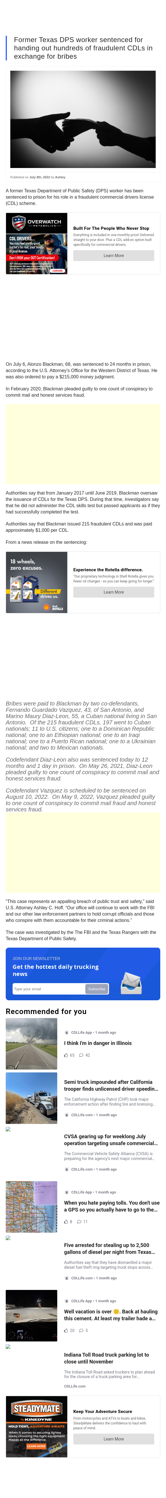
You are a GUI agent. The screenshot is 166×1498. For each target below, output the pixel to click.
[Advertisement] (83, 444)
